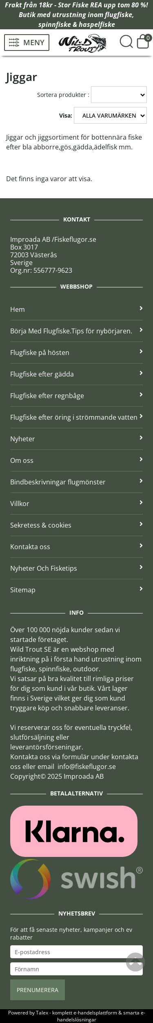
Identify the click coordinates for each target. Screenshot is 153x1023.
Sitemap (76, 589)
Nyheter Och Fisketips (76, 568)
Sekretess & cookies (76, 525)
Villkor (76, 503)
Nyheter (76, 438)
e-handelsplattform (95, 1012)
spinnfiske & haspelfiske (76, 24)
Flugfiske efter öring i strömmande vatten (76, 417)
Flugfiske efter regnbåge (76, 395)
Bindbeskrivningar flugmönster (76, 482)
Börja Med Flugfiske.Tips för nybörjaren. (76, 330)
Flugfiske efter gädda (76, 374)
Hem (76, 309)
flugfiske (118, 14)
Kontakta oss (76, 546)
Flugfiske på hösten (76, 352)
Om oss (76, 460)
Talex (42, 1012)
